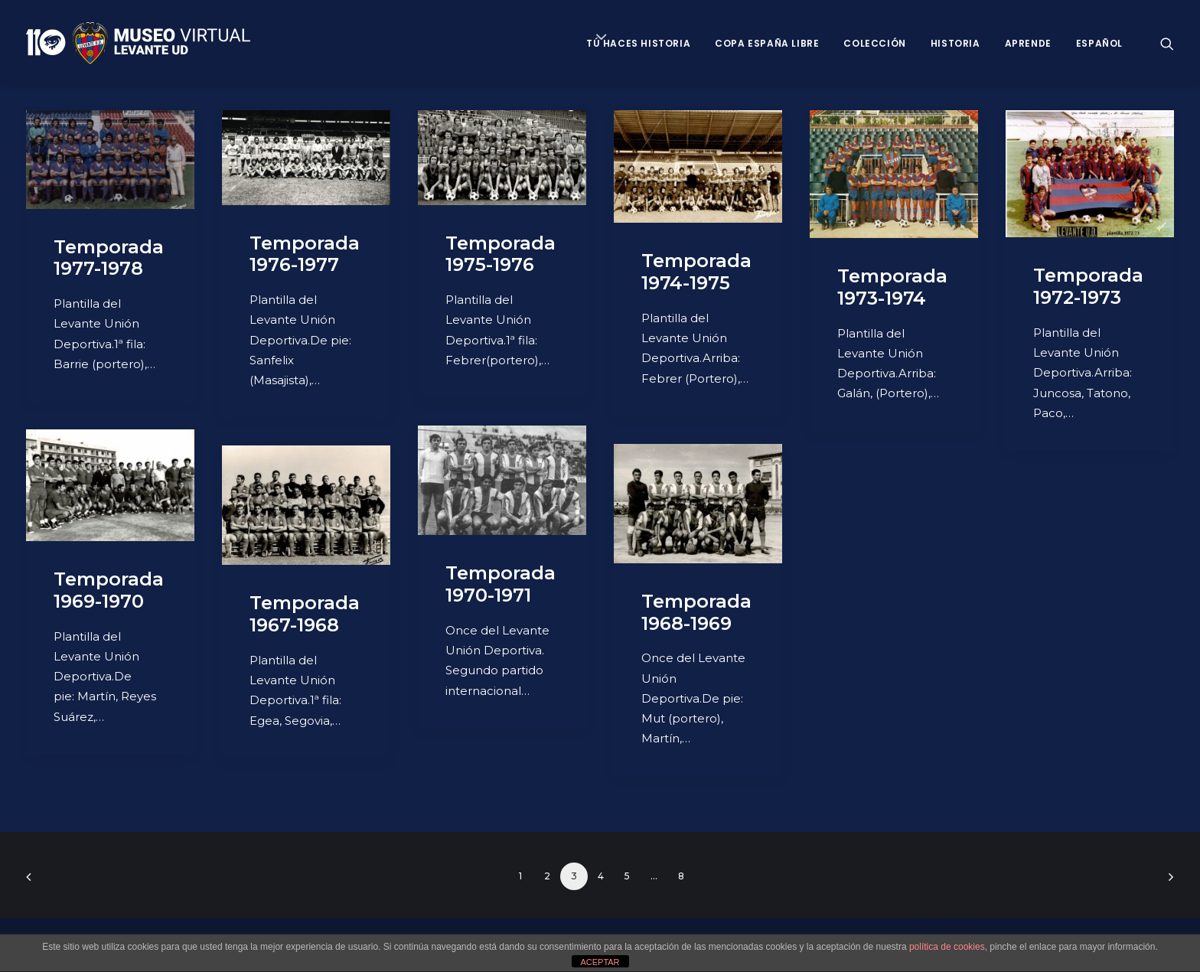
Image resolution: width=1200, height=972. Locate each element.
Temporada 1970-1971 (500, 584)
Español (1099, 43)
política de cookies (947, 946)
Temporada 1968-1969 (696, 612)
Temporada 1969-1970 (109, 590)
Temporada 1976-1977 (304, 254)
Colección (874, 43)
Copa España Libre (767, 43)
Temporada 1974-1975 (696, 272)
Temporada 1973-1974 (892, 287)
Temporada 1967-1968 (304, 614)
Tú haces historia (638, 43)
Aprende (1028, 43)
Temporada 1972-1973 (1088, 286)
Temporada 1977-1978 (109, 258)
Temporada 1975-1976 (500, 254)
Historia (955, 43)
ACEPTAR (599, 962)
